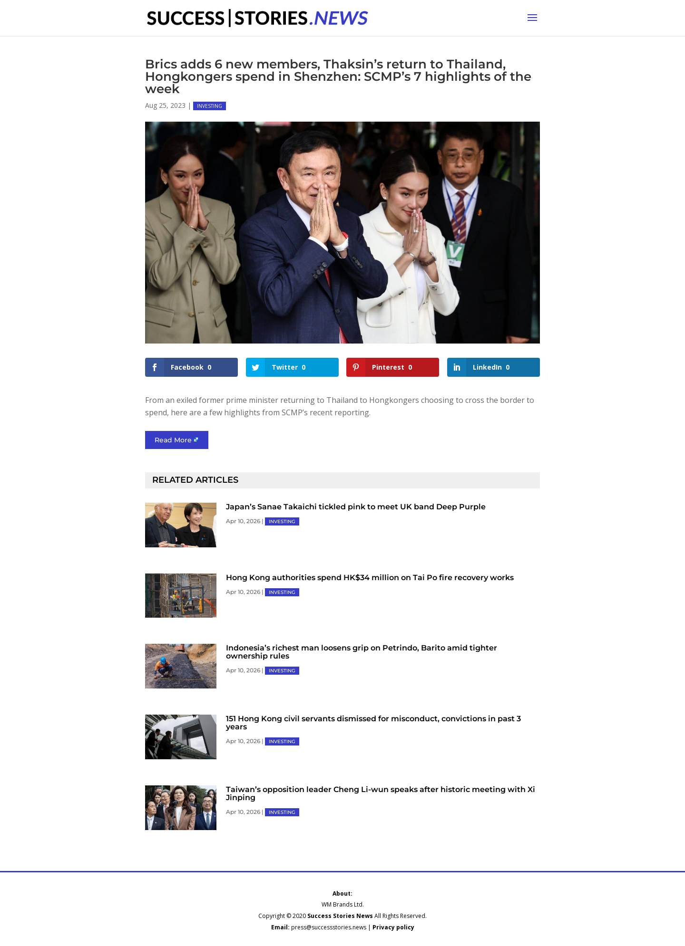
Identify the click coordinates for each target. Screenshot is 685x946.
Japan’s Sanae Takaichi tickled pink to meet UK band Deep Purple (356, 506)
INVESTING (209, 106)
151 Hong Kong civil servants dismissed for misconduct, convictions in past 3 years (373, 722)
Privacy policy (393, 927)
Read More (173, 440)
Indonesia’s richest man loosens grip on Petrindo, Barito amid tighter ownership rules (361, 651)
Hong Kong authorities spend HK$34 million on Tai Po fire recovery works (370, 577)
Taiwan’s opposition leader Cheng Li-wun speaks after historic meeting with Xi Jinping (380, 793)
